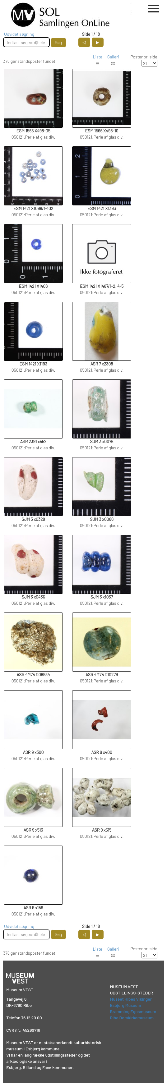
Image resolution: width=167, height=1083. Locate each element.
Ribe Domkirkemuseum (132, 1017)
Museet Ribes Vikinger (131, 999)
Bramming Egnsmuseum (133, 1011)
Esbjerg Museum (125, 1005)
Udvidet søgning (19, 34)
